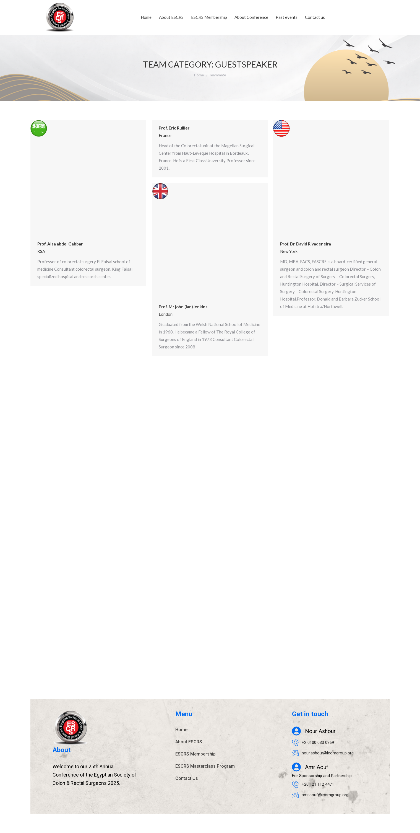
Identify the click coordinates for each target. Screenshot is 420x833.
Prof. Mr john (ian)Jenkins (183, 306)
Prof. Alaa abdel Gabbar (60, 243)
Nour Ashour (320, 731)
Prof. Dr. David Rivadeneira (305, 243)
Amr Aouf (316, 767)
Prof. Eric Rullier (174, 127)
